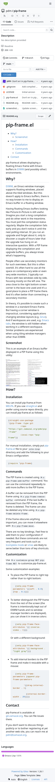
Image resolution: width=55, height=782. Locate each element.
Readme (7, 46)
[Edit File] (49, 116)
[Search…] (51, 30)
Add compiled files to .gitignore (37, 86)
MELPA (9, 406)
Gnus (43, 316)
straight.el (31, 406)
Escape (40, 116)
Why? (13, 133)
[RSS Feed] (4, 16)
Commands (21, 148)
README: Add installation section (38, 102)
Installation (21, 144)
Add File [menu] (41, 69)
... (37, 81)
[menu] (12, 779)
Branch (27, 57)
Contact (15, 157)
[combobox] (16, 69)
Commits (10, 57)
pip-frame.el (12, 97)
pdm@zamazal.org (16, 735)
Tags (44, 57)
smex (30, 545)
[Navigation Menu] (51, 3)
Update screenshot (31, 108)
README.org (12, 102)
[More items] (51, 22)
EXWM (20, 169)
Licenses (36, 779)
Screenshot (21, 137)
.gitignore (11, 86)
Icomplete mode (15, 545)
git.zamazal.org (14, 716)
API (45, 779)
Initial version (28, 92)
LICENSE (10, 92)
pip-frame (20, 10)
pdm (9, 10)
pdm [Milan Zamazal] (9, 81)
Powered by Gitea (19, 771)
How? (14, 141)
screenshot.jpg (12, 108)
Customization (23, 152)
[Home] (5, 3)
